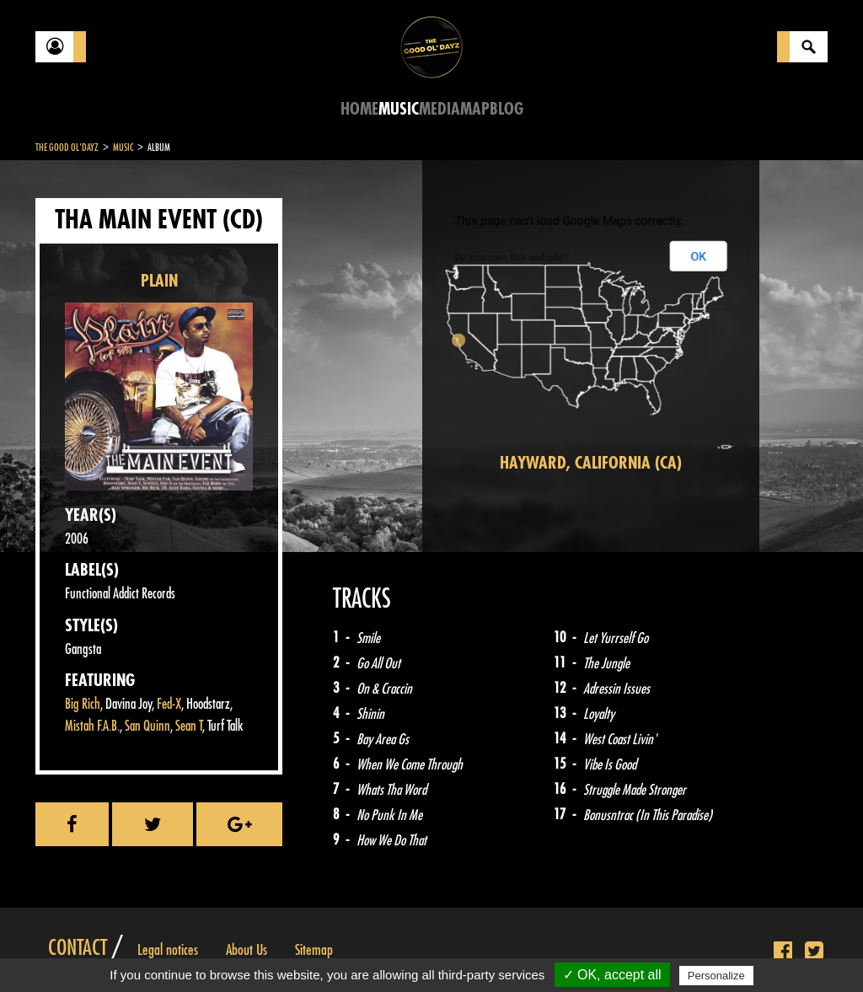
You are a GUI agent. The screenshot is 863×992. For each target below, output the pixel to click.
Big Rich (82, 704)
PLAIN (159, 281)
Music (398, 109)
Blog (506, 109)
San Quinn (147, 726)
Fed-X (169, 704)
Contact (77, 948)
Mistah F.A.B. (92, 726)
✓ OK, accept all (612, 975)
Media (439, 109)
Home (359, 109)
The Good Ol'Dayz (67, 147)
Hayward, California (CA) (591, 463)
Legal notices (167, 949)
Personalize (716, 975)
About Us (246, 949)
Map (475, 109)
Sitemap (314, 949)
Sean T (188, 726)
